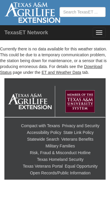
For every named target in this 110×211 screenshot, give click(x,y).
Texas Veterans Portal (43, 166)
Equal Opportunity (81, 166)
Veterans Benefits (77, 139)
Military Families (60, 146)
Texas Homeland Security (60, 159)
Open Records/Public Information (60, 173)
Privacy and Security (80, 125)
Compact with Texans (40, 125)
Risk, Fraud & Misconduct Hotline (60, 152)
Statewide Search (43, 139)
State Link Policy (78, 132)
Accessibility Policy (44, 132)
